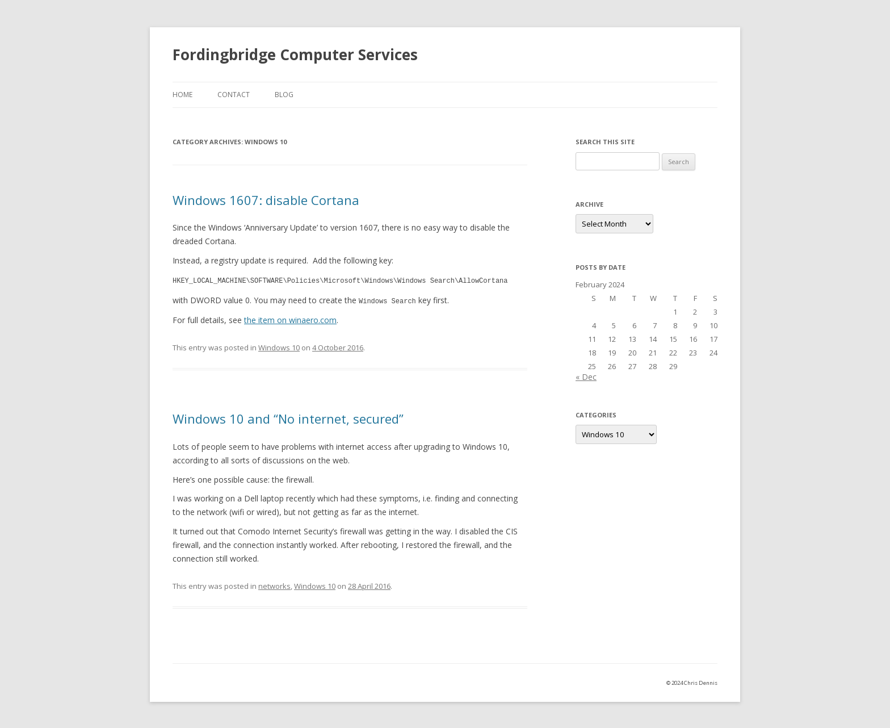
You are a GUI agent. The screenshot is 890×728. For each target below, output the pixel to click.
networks (274, 585)
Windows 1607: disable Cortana (266, 199)
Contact (233, 94)
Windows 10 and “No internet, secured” (288, 417)
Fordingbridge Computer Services (295, 54)
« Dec (586, 376)
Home (182, 94)
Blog (284, 94)
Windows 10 (279, 346)
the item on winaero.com (290, 318)
